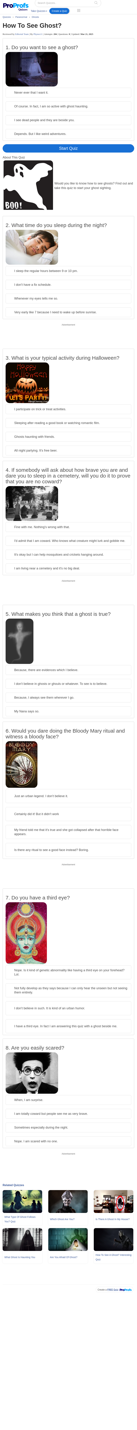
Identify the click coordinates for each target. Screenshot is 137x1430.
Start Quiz (68, 148)
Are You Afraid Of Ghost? (63, 1257)
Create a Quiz (59, 11)
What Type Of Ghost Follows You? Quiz (20, 1219)
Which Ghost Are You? (62, 1219)
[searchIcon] (96, 2)
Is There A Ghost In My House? (112, 1219)
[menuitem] (39, 11)
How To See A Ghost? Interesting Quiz (113, 1257)
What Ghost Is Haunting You (19, 1257)
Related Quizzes (13, 1185)
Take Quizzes (39, 11)
